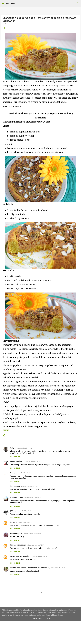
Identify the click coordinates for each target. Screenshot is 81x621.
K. (11, 473)
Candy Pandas (16, 461)
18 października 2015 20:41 (35, 545)
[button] (4, 28)
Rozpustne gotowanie (19, 556)
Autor (12, 522)
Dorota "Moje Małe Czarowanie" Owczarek (28, 568)
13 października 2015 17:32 (23, 448)
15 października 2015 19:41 (22, 511)
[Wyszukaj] (78, 3)
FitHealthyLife (16, 533)
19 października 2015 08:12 (38, 556)
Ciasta (6, 430)
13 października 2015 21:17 (21, 473)
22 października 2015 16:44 (56, 567)
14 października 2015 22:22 (32, 497)
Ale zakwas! (11, 3)
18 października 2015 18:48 (31, 533)
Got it (47, 619)
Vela (12, 448)
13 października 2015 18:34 (31, 461)
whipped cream (16, 497)
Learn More (37, 619)
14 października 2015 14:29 (29, 486)
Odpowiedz (15, 457)
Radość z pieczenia (18, 545)
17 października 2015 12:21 (24, 522)
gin (11, 511)
